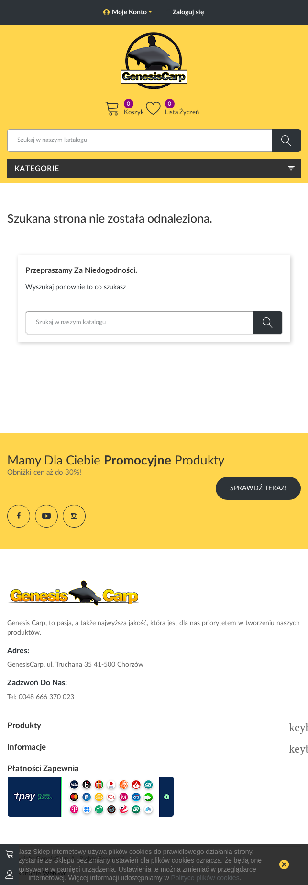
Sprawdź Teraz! (258, 488)
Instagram (74, 516)
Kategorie (36, 169)
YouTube (46, 516)
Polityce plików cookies (205, 878)
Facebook (18, 516)
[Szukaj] (154, 140)
